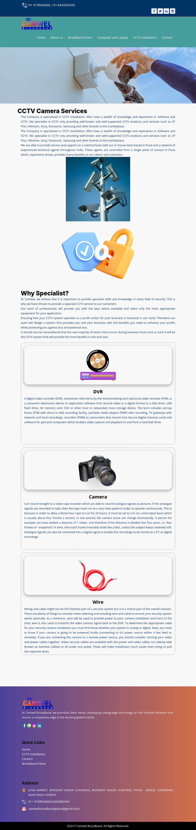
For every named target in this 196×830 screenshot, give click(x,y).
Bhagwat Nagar (27, 674)
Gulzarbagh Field (82, 674)
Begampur (55, 674)
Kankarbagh (93, 674)
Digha (61, 674)
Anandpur (39, 674)
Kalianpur (91, 674)
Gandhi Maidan (78, 674)
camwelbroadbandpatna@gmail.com (54, 809)
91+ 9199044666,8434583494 (48, 802)
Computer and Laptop (112, 37)
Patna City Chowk (149, 674)
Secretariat (139, 674)
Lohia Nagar (108, 674)
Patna (24, 674)
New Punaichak (156, 674)
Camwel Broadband (89, 826)
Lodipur (104, 674)
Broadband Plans (80, 37)
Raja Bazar (160, 674)
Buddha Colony (58, 674)
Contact (167, 37)
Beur (50, 674)
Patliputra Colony (135, 674)
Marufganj (116, 674)
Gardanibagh (75, 674)
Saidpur (166, 674)
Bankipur (46, 674)
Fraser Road (72, 674)
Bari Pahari (53, 674)
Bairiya (44, 674)
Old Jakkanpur (128, 674)
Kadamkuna (36, 674)
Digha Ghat (70, 674)
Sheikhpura (36, 679)
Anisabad (49, 674)
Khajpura (89, 674)
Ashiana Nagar (42, 674)
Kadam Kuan (96, 674)
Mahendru (114, 674)
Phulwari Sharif (141, 674)
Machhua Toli (110, 674)
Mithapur (121, 674)
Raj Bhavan (25, 679)
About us (56, 37)
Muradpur (119, 674)
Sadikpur (30, 679)
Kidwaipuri (99, 674)
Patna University (153, 674)
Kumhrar (34, 674)
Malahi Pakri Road (124, 674)
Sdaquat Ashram (162, 674)
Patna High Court (131, 674)
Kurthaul (102, 674)
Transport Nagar (31, 674)
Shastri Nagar (33, 679)
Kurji (105, 674)
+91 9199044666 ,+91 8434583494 (48, 5)
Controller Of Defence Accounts (65, 674)
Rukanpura (28, 679)
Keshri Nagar (86, 674)
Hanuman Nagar (145, 674)
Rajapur (168, 674)
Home (41, 37)
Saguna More (170, 674)
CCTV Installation (145, 37)
